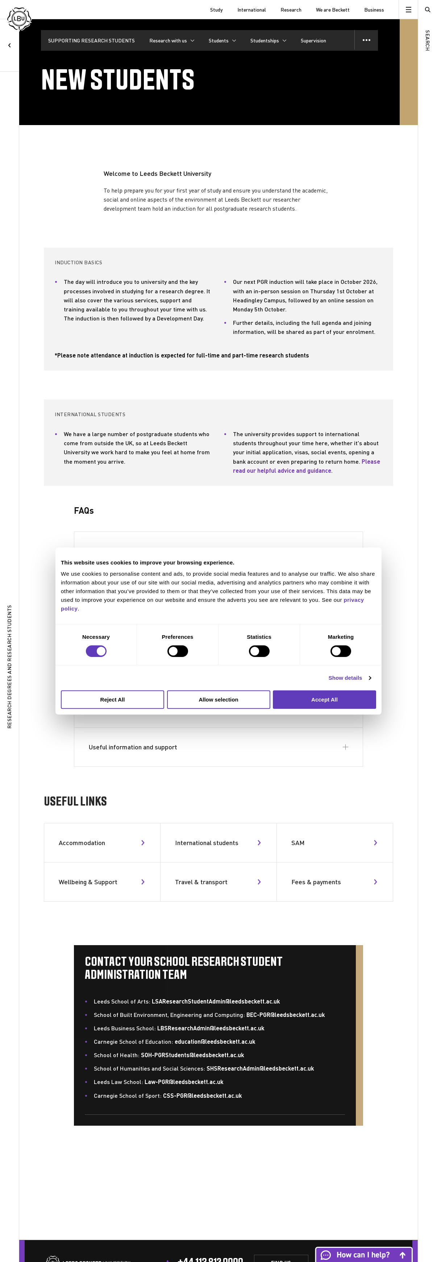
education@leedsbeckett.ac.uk (215, 1041)
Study (216, 10)
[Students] (222, 40)
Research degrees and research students (9, 667)
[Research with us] (171, 40)
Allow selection (218, 699)
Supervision (313, 40)
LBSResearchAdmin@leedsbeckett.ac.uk (211, 1028)
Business (374, 10)
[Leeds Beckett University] (43, 9)
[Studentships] (268, 40)
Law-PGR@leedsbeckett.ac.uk (184, 1081)
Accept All (324, 699)
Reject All (112, 699)
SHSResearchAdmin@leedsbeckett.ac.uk (260, 1068)
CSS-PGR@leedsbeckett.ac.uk (202, 1095)
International (251, 10)
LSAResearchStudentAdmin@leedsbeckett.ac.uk (216, 1001)
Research (290, 10)
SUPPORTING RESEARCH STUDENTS (91, 40)
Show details (345, 678)
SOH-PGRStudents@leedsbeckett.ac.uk (192, 1055)
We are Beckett (333, 10)
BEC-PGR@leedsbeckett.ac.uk (285, 1014)
